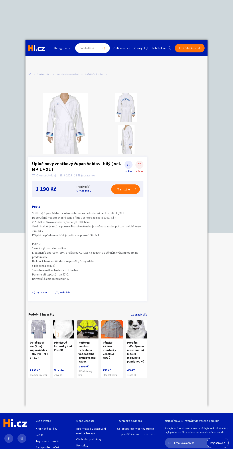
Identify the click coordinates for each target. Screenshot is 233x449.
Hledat (103, 48)
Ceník (39, 435)
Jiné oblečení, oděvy (94, 74)
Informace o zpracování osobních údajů (91, 431)
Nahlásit (65, 292)
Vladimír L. (85, 190)
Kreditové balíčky (46, 428)
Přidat (139, 165)
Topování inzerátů (47, 441)
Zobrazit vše (139, 314)
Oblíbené (119, 48)
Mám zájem (125, 189)
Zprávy (138, 48)
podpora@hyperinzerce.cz (137, 428)
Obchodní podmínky (88, 439)
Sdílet (129, 165)
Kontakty (82, 445)
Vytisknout (43, 292)
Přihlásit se (158, 48)
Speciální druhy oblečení (67, 74)
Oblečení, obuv (44, 74)
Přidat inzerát (191, 48)
